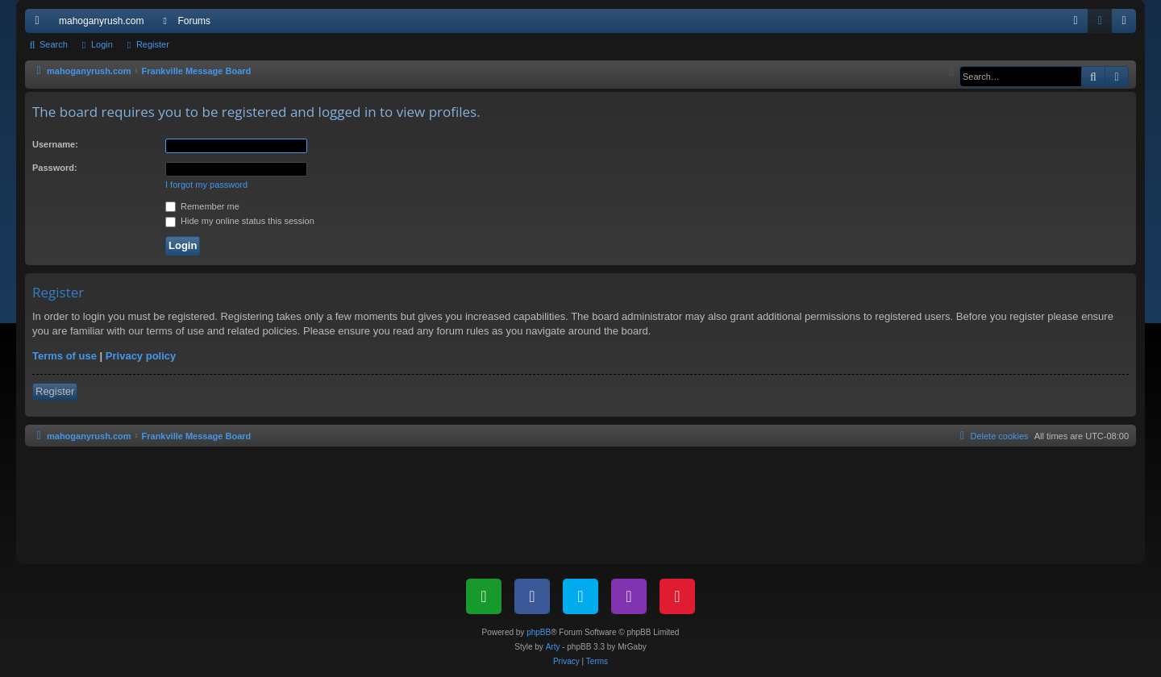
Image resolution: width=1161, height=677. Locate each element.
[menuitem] (1075, 21)
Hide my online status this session (239, 221)
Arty (553, 646)
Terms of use (64, 356)
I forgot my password (206, 184)
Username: (55, 144)
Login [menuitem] (1103, 24)
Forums (193, 21)
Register (152, 44)
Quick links (40, 24)
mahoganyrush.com (101, 21)
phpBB (538, 632)
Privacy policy (141, 356)
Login (102, 44)
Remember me (202, 206)
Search (54, 44)
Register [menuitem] (1127, 24)
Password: (54, 167)
